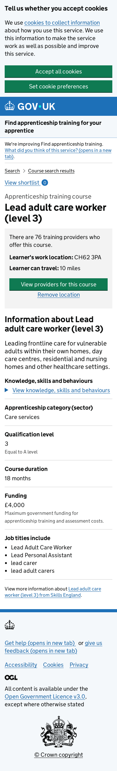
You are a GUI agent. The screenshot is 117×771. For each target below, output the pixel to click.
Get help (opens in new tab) (40, 642)
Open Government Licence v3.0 (45, 696)
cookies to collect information (62, 22)
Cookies (53, 664)
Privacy (79, 664)
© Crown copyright (58, 754)
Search (12, 171)
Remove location (58, 295)
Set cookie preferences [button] (58, 86)
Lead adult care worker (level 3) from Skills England (53, 592)
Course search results (51, 171)
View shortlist (26, 182)
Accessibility (21, 664)
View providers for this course (58, 284)
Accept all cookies (58, 71)
